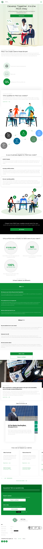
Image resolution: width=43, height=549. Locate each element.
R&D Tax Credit (3, 526)
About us (12, 526)
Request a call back (21, 357)
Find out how (21, 15)
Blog (11, 528)
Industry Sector (3, 530)
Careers (12, 530)
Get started (21, 229)
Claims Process (3, 528)
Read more (5, 463)
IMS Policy (19, 538)
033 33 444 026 (14, 509)
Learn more (5, 101)
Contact (12, 532)
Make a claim (21, 353)
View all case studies (20, 480)
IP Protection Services (4, 532)
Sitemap (24, 538)
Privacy (15, 538)
